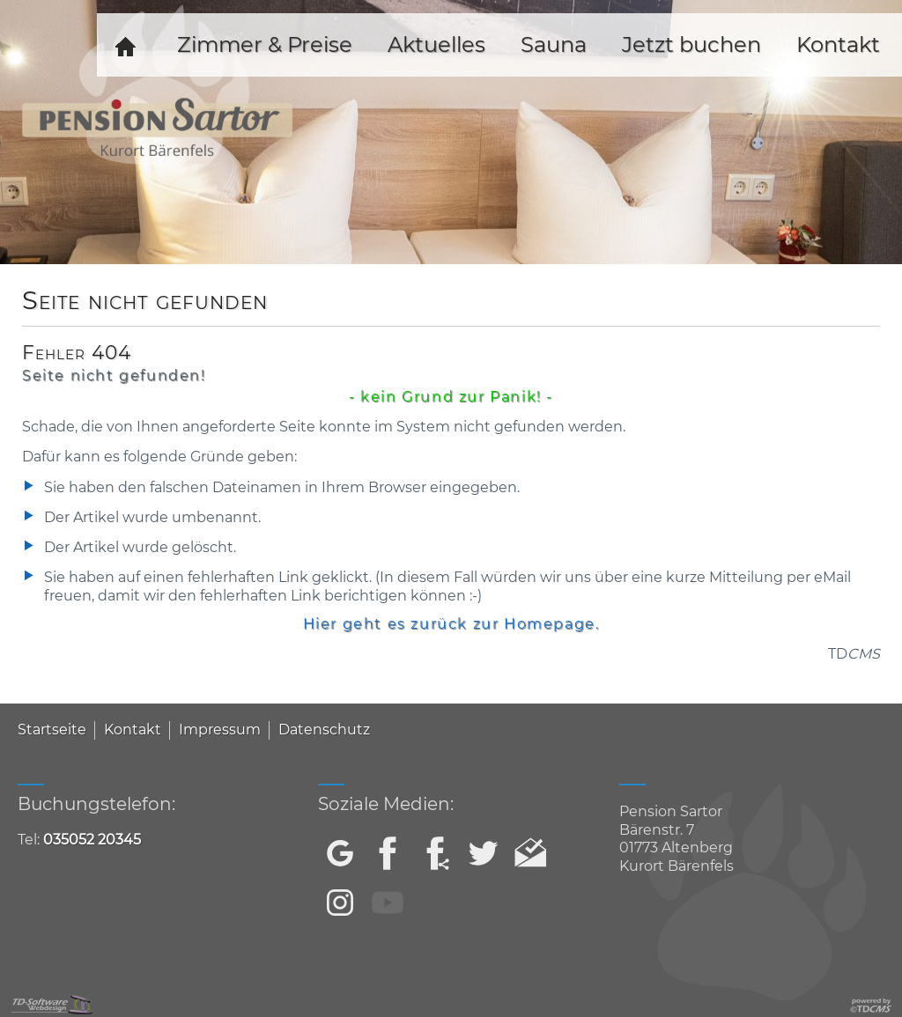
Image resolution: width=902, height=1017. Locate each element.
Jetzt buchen (691, 44)
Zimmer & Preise (264, 44)
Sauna (554, 44)
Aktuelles (436, 44)
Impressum (220, 729)
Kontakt (132, 729)
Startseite (52, 729)
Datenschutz (324, 729)
